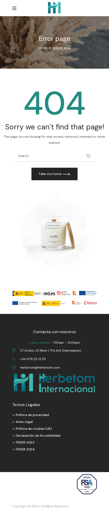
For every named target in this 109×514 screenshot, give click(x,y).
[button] (95, 8)
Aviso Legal (24, 422)
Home (43, 48)
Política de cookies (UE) (34, 429)
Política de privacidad (32, 415)
